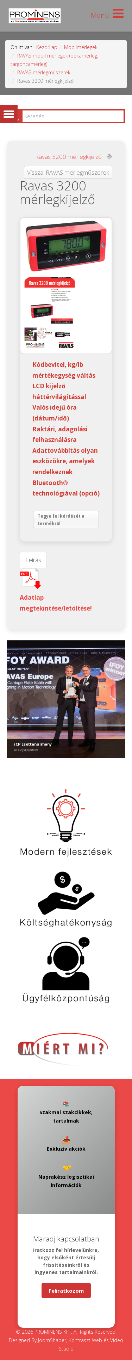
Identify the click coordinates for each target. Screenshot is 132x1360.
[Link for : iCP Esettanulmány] (66, 699)
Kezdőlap (46, 47)
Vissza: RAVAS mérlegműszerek (68, 172)
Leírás (33, 560)
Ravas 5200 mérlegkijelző (68, 156)
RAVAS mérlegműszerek (43, 72)
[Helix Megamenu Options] (107, 15)
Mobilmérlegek (81, 47)
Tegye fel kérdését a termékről (61, 520)
